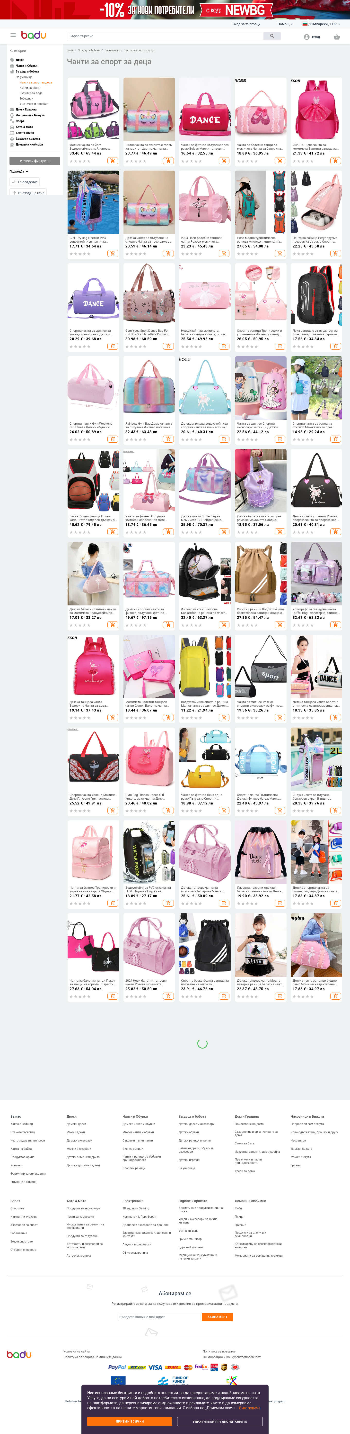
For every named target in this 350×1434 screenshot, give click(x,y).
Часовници (298, 1140)
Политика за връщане (219, 1351)
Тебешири (26, 98)
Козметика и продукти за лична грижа (201, 1209)
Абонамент (218, 1317)
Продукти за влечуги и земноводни (250, 1234)
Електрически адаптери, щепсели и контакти (146, 1234)
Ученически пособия (34, 104)
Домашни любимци (250, 1201)
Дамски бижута (301, 1149)
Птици (239, 1216)
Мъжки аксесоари (79, 1149)
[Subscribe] (159, 1317)
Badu (70, 50)
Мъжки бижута (301, 1157)
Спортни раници (133, 1168)
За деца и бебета (89, 50)
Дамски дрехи (76, 1124)
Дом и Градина (247, 1116)
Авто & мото (76, 1201)
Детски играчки (189, 1160)
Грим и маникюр (190, 1239)
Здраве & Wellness (191, 1247)
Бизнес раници (132, 1149)
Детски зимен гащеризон (84, 1157)
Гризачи (240, 1225)
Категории (17, 51)
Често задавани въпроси (27, 1140)
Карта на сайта (21, 1149)
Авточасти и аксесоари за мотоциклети (85, 1245)
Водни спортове (21, 1241)
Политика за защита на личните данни (92, 1357)
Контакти (17, 1165)
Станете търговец (22, 1132)
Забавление (18, 1233)
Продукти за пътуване (82, 1236)
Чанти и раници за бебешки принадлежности (141, 1158)
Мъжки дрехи (76, 1132)
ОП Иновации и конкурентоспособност (232, 1357)
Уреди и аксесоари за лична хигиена (198, 1220)
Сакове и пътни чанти (137, 1140)
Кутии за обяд (29, 88)
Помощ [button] (285, 24)
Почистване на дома (249, 1124)
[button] (13, 35)
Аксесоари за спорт (24, 1225)
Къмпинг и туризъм (23, 1216)
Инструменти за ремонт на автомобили (85, 1226)
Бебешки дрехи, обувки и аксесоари (196, 1150)
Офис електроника (135, 1252)
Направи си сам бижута (307, 1124)
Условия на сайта (76, 1351)
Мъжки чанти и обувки (138, 1132)
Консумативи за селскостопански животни (258, 1245)
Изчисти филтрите (34, 161)
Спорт (15, 1201)
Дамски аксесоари (79, 1140)
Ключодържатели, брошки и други (314, 1132)
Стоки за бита (244, 1143)
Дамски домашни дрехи (83, 1165)
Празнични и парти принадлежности (248, 1161)
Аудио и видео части (136, 1244)
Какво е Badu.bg (21, 1124)
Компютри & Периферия (139, 1216)
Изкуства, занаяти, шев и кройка (257, 1151)
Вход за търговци (247, 24)
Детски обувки (189, 1132)
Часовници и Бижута (307, 1116)
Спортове (17, 1208)
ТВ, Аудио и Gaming (135, 1208)
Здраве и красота (193, 1201)
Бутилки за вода (31, 93)
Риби (238, 1208)
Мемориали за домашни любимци (259, 1255)
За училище (24, 77)
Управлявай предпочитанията (220, 1422)
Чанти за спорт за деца (36, 82)
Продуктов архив (22, 1157)
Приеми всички (130, 1421)
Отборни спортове (23, 1249)
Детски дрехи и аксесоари (197, 1124)
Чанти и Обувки (135, 1116)
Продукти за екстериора (83, 1208)
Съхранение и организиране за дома (256, 1133)
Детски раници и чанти (195, 1140)
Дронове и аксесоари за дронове (145, 1225)
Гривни (296, 1165)
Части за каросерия (80, 1216)
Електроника (133, 1201)
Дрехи (72, 1116)
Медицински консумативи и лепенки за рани (198, 1256)
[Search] (165, 36)
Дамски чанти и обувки (138, 1124)
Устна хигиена (189, 1231)
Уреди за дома (245, 1171)
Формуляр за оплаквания (28, 1173)
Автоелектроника (79, 1255)
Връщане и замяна (23, 1182)
